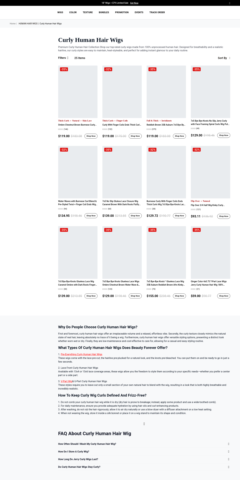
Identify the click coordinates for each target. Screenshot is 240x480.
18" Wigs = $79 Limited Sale (120, 3)
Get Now (134, 3)
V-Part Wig (66, 381)
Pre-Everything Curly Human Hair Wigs (81, 354)
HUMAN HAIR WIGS (28, 23)
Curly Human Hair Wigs (51, 23)
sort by (224, 58)
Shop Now (91, 136)
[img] (28, 12)
